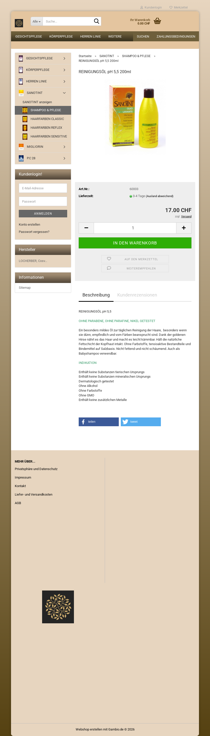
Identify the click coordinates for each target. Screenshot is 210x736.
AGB (18, 503)
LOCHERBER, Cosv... (33, 261)
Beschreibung (96, 295)
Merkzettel (178, 7)
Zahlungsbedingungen (176, 36)
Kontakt (20, 486)
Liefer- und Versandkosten (33, 494)
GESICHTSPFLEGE (28, 36)
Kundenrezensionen (137, 295)
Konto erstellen (29, 224)
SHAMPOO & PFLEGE (42, 110)
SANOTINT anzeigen (37, 102)
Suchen (143, 36)
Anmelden (43, 213)
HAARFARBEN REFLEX (42, 128)
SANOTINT (31, 93)
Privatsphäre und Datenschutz (36, 469)
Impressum (23, 477)
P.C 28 (27, 158)
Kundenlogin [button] (151, 7)
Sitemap (25, 287)
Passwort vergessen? (34, 232)
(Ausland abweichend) (159, 196)
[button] (86, 228)
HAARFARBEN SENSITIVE (45, 136)
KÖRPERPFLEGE (61, 36)
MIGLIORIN (31, 147)
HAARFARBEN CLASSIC (43, 119)
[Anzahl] (135, 228)
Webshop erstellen (89, 729)
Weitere (115, 36)
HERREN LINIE (90, 36)
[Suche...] (37, 21)
